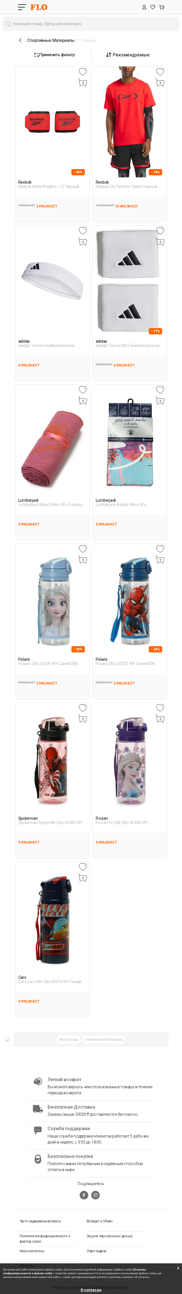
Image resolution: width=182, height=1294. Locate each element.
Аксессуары (69, 1040)
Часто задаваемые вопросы (40, 1221)
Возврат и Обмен (100, 1221)
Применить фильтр (54, 54)
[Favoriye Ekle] (82, 72)
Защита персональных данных (110, 1236)
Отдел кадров (96, 1251)
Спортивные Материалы (104, 1040)
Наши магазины (31, 1251)
